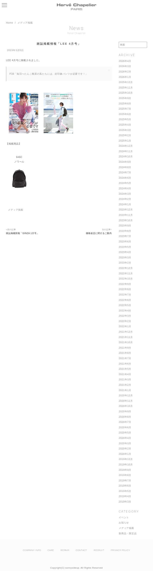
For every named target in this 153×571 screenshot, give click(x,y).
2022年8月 (125, 289)
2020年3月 (125, 443)
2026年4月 (125, 61)
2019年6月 (125, 485)
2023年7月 (125, 236)
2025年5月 (125, 119)
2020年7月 (125, 422)
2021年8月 (125, 353)
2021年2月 (125, 385)
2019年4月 (125, 496)
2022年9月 (125, 284)
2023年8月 (125, 231)
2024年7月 (125, 172)
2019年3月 (125, 501)
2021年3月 (125, 379)
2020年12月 (126, 395)
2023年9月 (125, 225)
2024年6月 (125, 177)
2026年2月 (125, 71)
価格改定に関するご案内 (99, 233)
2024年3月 (125, 193)
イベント (124, 517)
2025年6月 (125, 114)
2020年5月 (125, 432)
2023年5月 (125, 247)
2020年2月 (125, 448)
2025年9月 (125, 98)
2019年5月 (125, 491)
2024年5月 (125, 183)
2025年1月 (125, 140)
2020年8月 (125, 416)
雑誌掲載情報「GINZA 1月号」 (22, 233)
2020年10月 (126, 406)
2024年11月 (126, 151)
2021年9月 (125, 347)
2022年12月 (126, 268)
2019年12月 (126, 459)
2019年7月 (125, 480)
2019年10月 (126, 464)
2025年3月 (125, 130)
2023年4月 (125, 252)
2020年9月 (125, 411)
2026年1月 (125, 77)
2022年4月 (125, 310)
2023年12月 (126, 209)
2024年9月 (125, 162)
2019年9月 (125, 470)
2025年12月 (126, 82)
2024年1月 (125, 204)
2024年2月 (125, 199)
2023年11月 (126, 215)
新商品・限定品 (127, 533)
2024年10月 (126, 156)
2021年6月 (125, 363)
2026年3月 (125, 66)
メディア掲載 (126, 528)
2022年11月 (126, 273)
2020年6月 (125, 427)
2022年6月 (125, 300)
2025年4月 (125, 124)
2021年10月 (126, 342)
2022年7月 (125, 294)
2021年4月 (125, 374)
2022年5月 (125, 305)
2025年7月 (125, 108)
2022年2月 (125, 321)
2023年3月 (125, 257)
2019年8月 (125, 475)
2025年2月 (125, 135)
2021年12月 (126, 331)
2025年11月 (126, 87)
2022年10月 (126, 278)
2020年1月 (125, 454)
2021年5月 (125, 369)
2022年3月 (125, 315)
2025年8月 (125, 103)
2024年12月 (126, 146)
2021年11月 (126, 337)
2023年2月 (125, 262)
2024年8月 (125, 167)
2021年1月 (125, 390)
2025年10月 (126, 92)
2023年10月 (126, 220)
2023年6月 (125, 241)
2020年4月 (125, 438)
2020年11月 (126, 401)
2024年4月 (125, 188)
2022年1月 (125, 326)
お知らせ (124, 522)
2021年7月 (125, 358)
